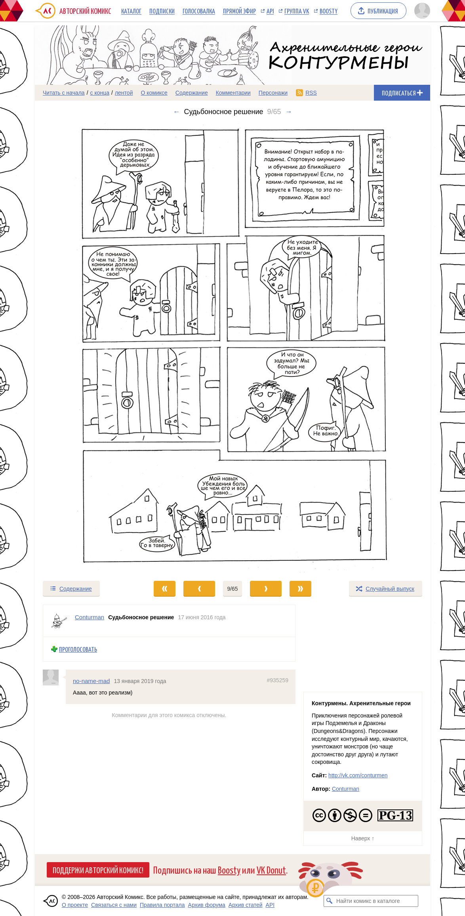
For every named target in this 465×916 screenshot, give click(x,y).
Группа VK (296, 10)
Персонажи (273, 93)
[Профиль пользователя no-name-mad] (54, 677)
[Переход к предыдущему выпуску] (84, 348)
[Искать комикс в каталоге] (329, 900)
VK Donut (271, 869)
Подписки (162, 10)
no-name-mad (91, 680)
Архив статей (246, 905)
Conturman (345, 789)
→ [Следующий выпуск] (288, 112)
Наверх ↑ (362, 838)
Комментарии (233, 93)
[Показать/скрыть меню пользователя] (421, 10)
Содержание (191, 93)
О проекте (75, 905)
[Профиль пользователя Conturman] (59, 621)
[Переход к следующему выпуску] (232, 348)
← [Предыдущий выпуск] (176, 112)
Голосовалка (199, 10)
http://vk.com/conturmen (357, 775)
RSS (311, 93)
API (270, 10)
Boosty (328, 10)
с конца (100, 93)
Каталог (131, 10)
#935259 (277, 680)
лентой (124, 93)
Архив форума (206, 905)
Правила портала (162, 905)
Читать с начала (64, 93)
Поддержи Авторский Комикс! (98, 869)
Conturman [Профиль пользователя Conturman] (89, 617)
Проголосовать (78, 649)
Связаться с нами (114, 905)
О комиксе (154, 93)
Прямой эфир (239, 10)
